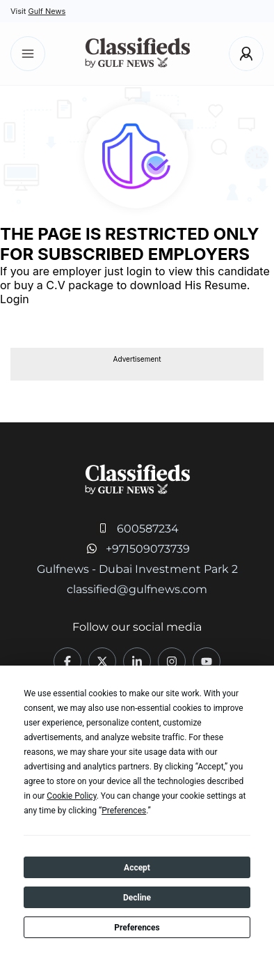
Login (14, 299)
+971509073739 (148, 548)
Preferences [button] (124, 810)
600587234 (148, 528)
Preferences (137, 928)
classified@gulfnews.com (137, 589)
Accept (137, 868)
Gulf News (46, 11)
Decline (137, 898)
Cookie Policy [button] (71, 796)
